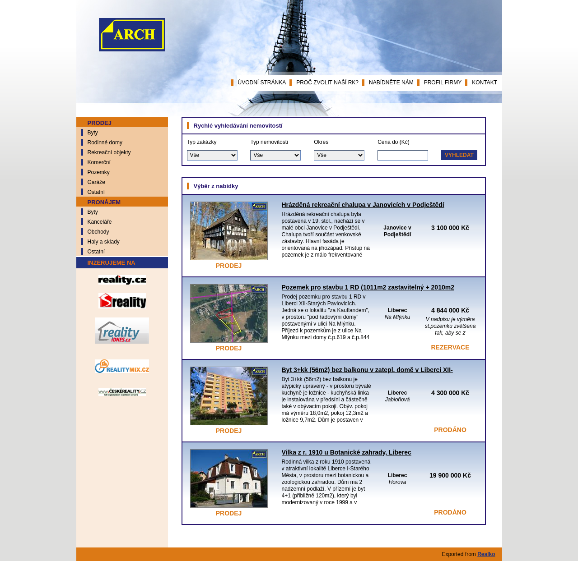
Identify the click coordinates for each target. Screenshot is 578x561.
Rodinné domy (105, 142)
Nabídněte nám (391, 82)
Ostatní (96, 192)
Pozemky (99, 172)
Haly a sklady (104, 242)
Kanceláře (100, 222)
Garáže (96, 182)
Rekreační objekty (109, 152)
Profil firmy (443, 82)
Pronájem (104, 202)
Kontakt (484, 82)
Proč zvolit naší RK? (327, 82)
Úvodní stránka (262, 82)
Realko (486, 554)
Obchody (98, 232)
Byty (93, 132)
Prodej (100, 123)
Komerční (99, 162)
